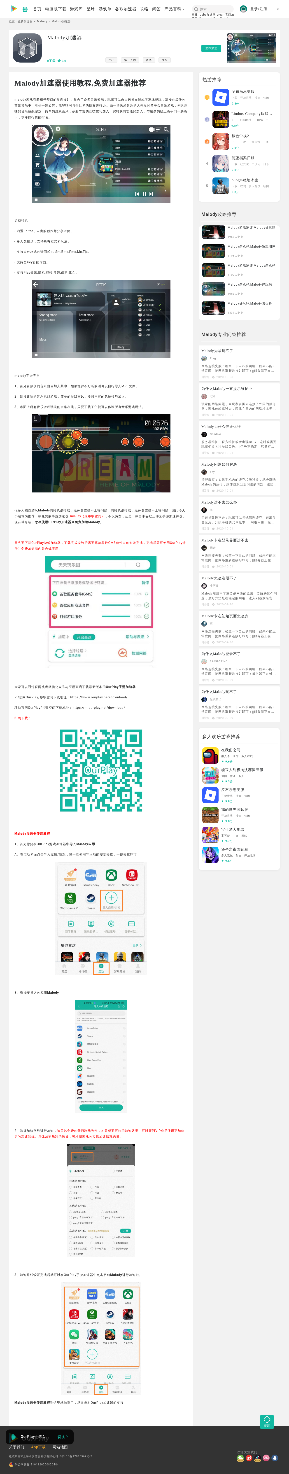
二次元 (243, 142)
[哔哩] (267, 1458)
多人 (241, 776)
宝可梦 (225, 835)
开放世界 (246, 97)
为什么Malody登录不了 (221, 654)
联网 (266, 186)
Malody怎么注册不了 (219, 578)
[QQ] (275, 1458)
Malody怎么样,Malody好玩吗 (250, 284)
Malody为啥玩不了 (217, 351)
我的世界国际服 (234, 809)
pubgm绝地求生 (245, 180)
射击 (239, 855)
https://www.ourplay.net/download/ (99, 697)
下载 (235, 97)
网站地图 (60, 1447)
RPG (260, 119)
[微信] (241, 1458)
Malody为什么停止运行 (221, 427)
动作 (236, 756)
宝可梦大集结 (232, 829)
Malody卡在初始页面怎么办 (225, 616)
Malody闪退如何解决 (219, 464)
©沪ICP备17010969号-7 (75, 1456)
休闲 (266, 97)
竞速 (233, 776)
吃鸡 (243, 186)
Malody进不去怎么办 (219, 502)
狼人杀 (225, 756)
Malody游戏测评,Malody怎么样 (251, 265)
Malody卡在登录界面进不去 (225, 540)
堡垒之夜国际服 (234, 849)
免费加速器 (25, 21)
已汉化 (244, 164)
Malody (42, 21)
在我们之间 (230, 750)
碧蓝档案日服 (243, 158)
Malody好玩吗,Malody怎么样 (250, 303)
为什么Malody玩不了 (219, 692)
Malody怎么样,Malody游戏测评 (251, 246)
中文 (267, 120)
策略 (244, 835)
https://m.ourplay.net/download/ (98, 707)
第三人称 (130, 60)
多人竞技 (255, 186)
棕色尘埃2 (240, 136)
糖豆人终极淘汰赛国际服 (242, 770)
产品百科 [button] (174, 9)
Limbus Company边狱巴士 (253, 114)
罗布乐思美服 (243, 91)
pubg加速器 (208, 14)
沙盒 (258, 97)
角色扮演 (256, 142)
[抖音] (258, 1458)
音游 (149, 60)
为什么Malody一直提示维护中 (226, 389)
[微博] (250, 1458)
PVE (111, 60)
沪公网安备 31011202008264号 (33, 1464)
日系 (266, 164)
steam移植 (246, 120)
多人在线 (247, 756)
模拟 (165, 60)
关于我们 (16, 1447)
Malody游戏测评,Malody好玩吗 (251, 227)
